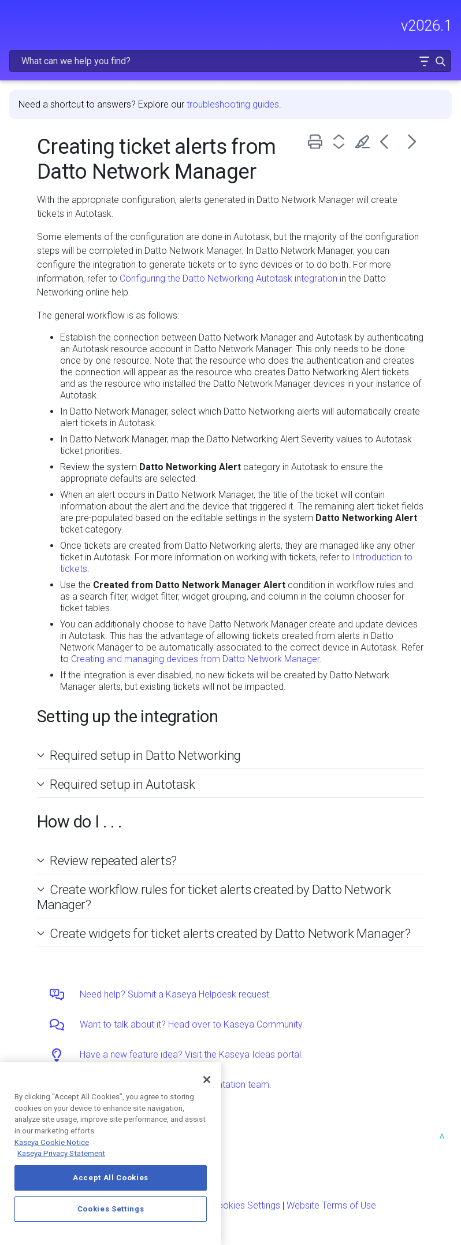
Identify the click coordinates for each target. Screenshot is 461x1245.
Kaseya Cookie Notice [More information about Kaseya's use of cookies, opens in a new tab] (51, 1142)
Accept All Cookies (110, 1177)
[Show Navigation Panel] (15, 20)
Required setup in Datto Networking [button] (140, 755)
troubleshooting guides (233, 104)
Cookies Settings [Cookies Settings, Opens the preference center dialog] (110, 1209)
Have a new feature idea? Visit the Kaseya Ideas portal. (191, 1054)
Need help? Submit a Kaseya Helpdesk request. (176, 994)
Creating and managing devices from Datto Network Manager (195, 658)
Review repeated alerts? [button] (108, 860)
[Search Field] (230, 61)
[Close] (207, 1079)
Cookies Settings (245, 1205)
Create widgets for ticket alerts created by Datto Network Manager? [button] (225, 933)
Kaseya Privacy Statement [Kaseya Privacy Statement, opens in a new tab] (61, 1153)
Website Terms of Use (331, 1205)
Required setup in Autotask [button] (117, 784)
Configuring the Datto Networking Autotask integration (228, 278)
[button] (424, 61)
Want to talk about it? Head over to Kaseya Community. (192, 1024)
